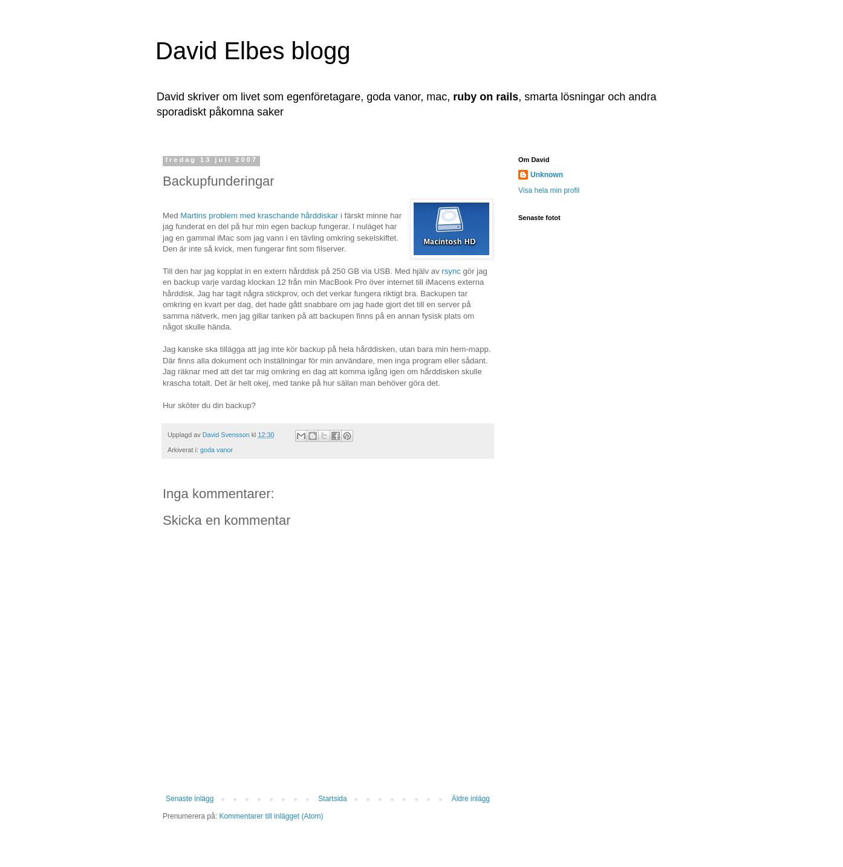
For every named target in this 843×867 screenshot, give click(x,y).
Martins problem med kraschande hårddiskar (259, 215)
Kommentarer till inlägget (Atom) (271, 816)
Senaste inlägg (189, 798)
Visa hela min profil (548, 190)
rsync (451, 271)
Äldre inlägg (471, 798)
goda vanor (216, 449)
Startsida (332, 798)
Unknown (546, 174)
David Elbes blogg (252, 50)
